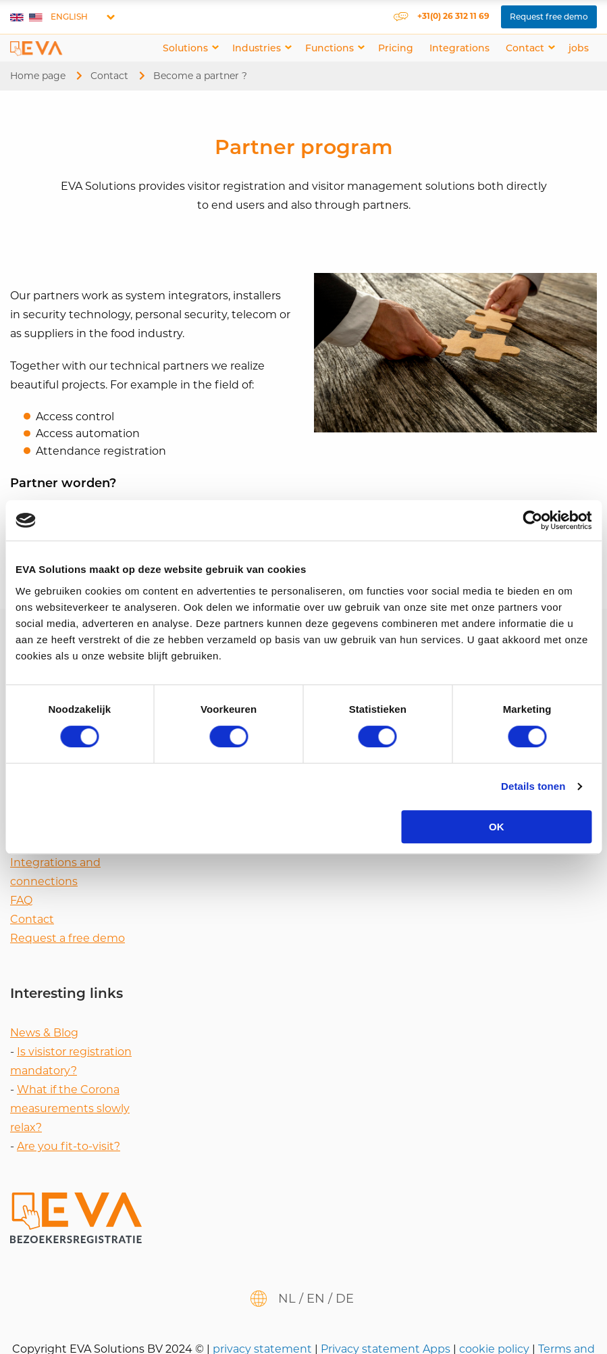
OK (496, 826)
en (316, 1298)
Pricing (395, 48)
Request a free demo (67, 938)
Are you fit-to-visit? (68, 1146)
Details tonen (533, 786)
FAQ (21, 900)
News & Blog (44, 1032)
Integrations (459, 48)
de (345, 1298)
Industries (256, 48)
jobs (579, 48)
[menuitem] (189, 48)
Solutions (185, 48)
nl (287, 1298)
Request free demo (549, 16)
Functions (329, 48)
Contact (525, 48)
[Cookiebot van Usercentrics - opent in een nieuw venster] (532, 520)
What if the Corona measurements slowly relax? (70, 1108)
